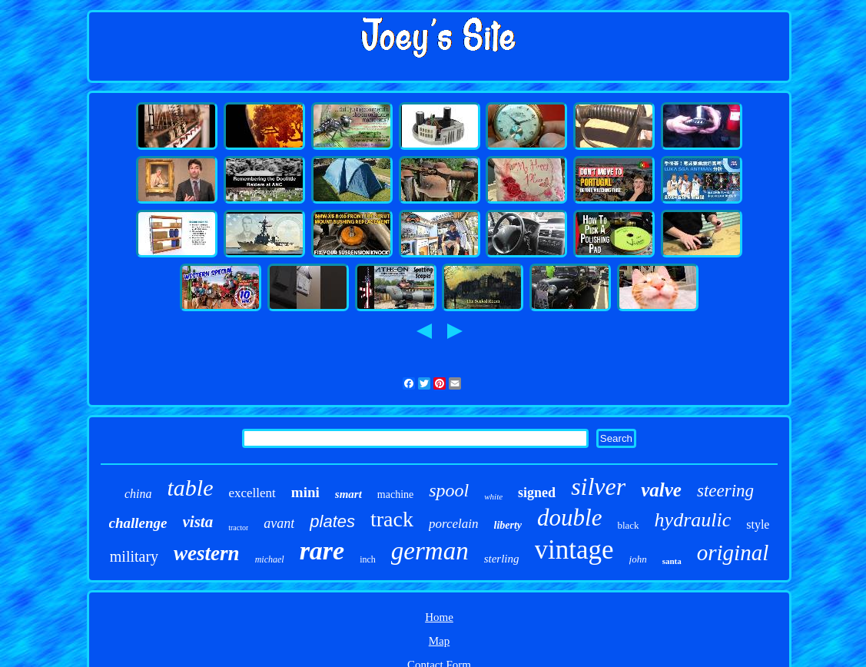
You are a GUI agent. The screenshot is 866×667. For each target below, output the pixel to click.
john (638, 559)
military (134, 556)
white (493, 496)
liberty (508, 525)
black (628, 525)
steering (725, 490)
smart (348, 494)
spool (449, 490)
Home (439, 617)
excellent (251, 493)
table (190, 487)
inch (368, 559)
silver (598, 486)
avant (279, 523)
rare (322, 550)
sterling (501, 559)
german (430, 551)
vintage (574, 550)
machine (395, 494)
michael (269, 559)
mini (305, 492)
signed (537, 492)
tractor (238, 527)
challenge (138, 523)
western (207, 553)
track (391, 519)
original (732, 552)
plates (332, 521)
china (138, 493)
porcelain (454, 523)
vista (198, 522)
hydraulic (693, 520)
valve (661, 490)
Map (439, 641)
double (569, 517)
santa (672, 561)
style (757, 524)
